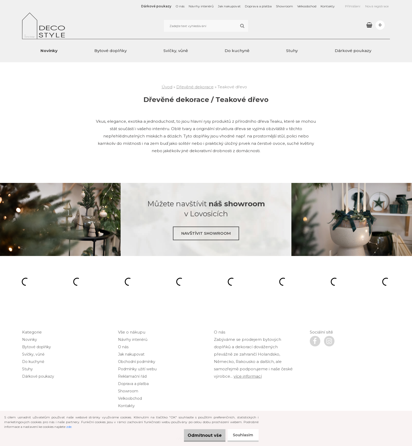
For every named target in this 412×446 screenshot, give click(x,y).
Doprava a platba (258, 6)
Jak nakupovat (229, 6)
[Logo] (58, 26)
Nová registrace (377, 6)
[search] (242, 26)
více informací (248, 376)
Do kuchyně (237, 50)
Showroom (284, 6)
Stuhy (292, 50)
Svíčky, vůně (175, 50)
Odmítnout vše (199, 435)
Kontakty (328, 6)
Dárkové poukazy (156, 6)
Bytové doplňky (110, 50)
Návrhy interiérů (201, 6)
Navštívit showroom (206, 233)
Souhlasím (242, 435)
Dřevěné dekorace (195, 86)
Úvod (167, 86)
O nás (180, 6)
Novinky (49, 50)
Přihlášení (352, 6)
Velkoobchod (306, 6)
